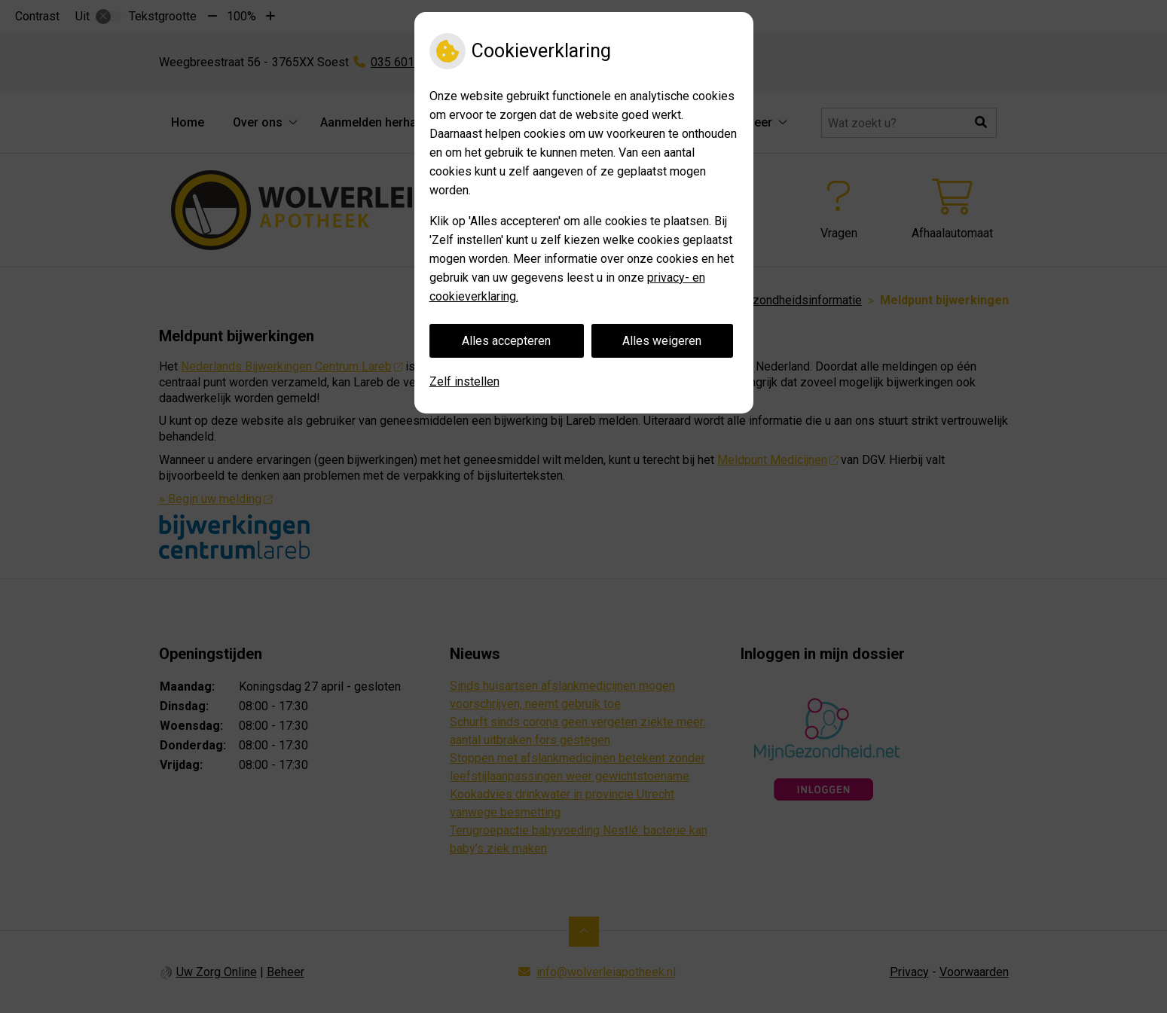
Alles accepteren (506, 341)
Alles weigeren (661, 341)
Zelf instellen (464, 381)
